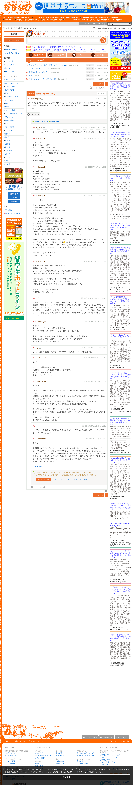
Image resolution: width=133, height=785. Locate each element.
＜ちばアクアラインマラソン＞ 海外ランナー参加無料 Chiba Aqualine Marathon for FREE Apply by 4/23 (65, 50)
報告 (86, 128)
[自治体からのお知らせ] (22, 17)
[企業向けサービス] (104, 20)
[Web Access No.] (80, 20)
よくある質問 (10, 761)
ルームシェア (61, 764)
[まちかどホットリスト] (51, 17)
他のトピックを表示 (80, 479)
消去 (82, 128)
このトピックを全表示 (62, 479)
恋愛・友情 (9, 127)
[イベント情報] (65, 17)
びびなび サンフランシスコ (110, 755)
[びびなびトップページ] (16, 7)
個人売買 (59, 753)
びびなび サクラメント (108, 760)
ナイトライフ (10, 130)
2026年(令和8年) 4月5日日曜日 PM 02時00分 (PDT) (114, 28)
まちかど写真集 (83, 764)
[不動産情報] (113, 17)
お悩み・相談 (10, 86)
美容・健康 (9, 120)
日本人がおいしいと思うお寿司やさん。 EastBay (48, 65)
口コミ (7, 134)
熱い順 (7, 68)
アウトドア (9, 161)
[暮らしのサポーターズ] (32, 20)
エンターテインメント (13, 113)
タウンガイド (40, 753)
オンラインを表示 (12, 53)
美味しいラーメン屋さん (38, 72)
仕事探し (38, 764)
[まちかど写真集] (56, 20)
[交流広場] (45, 20)
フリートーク (10, 80)
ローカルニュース (12, 83)
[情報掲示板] (84, 17)
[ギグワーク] (67, 20)
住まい (7, 103)
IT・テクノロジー (12, 96)
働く (7, 93)
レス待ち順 (9, 71)
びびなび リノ (105, 765)
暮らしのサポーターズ (85, 753)
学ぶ (7, 123)
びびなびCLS (10, 753)
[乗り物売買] (103, 17)
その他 (7, 164)
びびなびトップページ (13, 213)
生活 (7, 107)
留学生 (7, 144)
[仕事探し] (74, 17)
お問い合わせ (10, 764)
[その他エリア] (117, 20)
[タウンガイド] (37, 17)
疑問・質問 (9, 90)
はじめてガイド (10, 756)
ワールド (6, 28)
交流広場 (14, 34)
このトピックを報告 (40, 487)
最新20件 (45, 122)
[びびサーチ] (8, 17)
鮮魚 (30, 75)
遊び (7, 137)
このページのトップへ (120, 741)
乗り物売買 (60, 756)
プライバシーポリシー (36, 741)
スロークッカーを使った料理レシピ (42, 79)
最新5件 (37, 122)
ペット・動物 (10, 110)
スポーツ (8, 150)
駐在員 (7, 147)
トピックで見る (11, 65)
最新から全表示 (11, 49)
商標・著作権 (20, 741)
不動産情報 (60, 761)
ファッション (10, 117)
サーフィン (9, 157)
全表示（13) (54, 122)
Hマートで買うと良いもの (39, 69)
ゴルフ (7, 154)
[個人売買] (94, 17)
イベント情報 (40, 758)
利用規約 (8, 741)
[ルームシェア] (8, 20)
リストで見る (10, 61)
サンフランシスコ (30, 28)
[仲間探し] (18, 20)
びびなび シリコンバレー (109, 757)
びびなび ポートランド (108, 762)
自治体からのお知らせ (85, 756)
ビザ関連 (8, 140)
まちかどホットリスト (43, 756)
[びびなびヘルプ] (93, 20)
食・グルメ (9, 100)
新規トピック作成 (14, 40)
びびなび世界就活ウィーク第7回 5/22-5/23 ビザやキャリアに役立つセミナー (55, 47)
